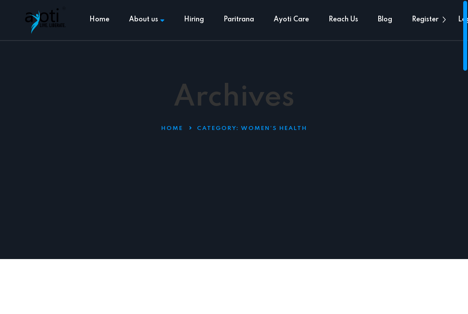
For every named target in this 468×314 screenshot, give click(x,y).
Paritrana (239, 19)
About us (146, 19)
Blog (385, 19)
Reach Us (343, 19)
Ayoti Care (291, 19)
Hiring (194, 19)
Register (425, 19)
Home (99, 19)
